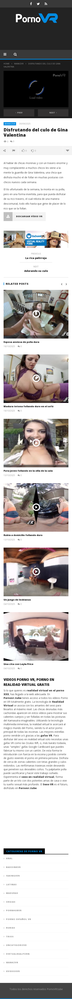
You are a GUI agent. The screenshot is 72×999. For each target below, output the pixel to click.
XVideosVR (13, 971)
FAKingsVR (13, 875)
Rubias (10, 927)
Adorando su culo (36, 269)
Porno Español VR (18, 919)
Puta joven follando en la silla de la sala (28, 470)
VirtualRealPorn (18, 954)
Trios (10, 936)
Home (6, 63)
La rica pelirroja (36, 256)
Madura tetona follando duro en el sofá (28, 406)
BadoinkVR (13, 867)
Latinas (11, 884)
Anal (9, 858)
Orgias (10, 901)
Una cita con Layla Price (18, 664)
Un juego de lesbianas (17, 599)
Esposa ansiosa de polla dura (21, 342)
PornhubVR (14, 910)
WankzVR (19, 63)
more (67, 150)
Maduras (12, 893)
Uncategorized (16, 945)
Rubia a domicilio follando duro (23, 535)
